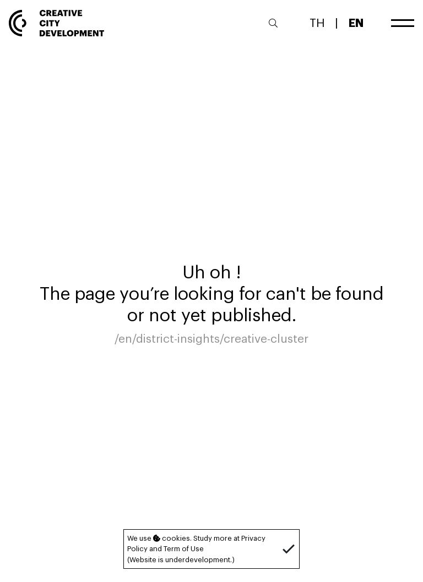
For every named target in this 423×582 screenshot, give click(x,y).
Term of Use (184, 548)
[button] (288, 549)
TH (317, 22)
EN (356, 22)
